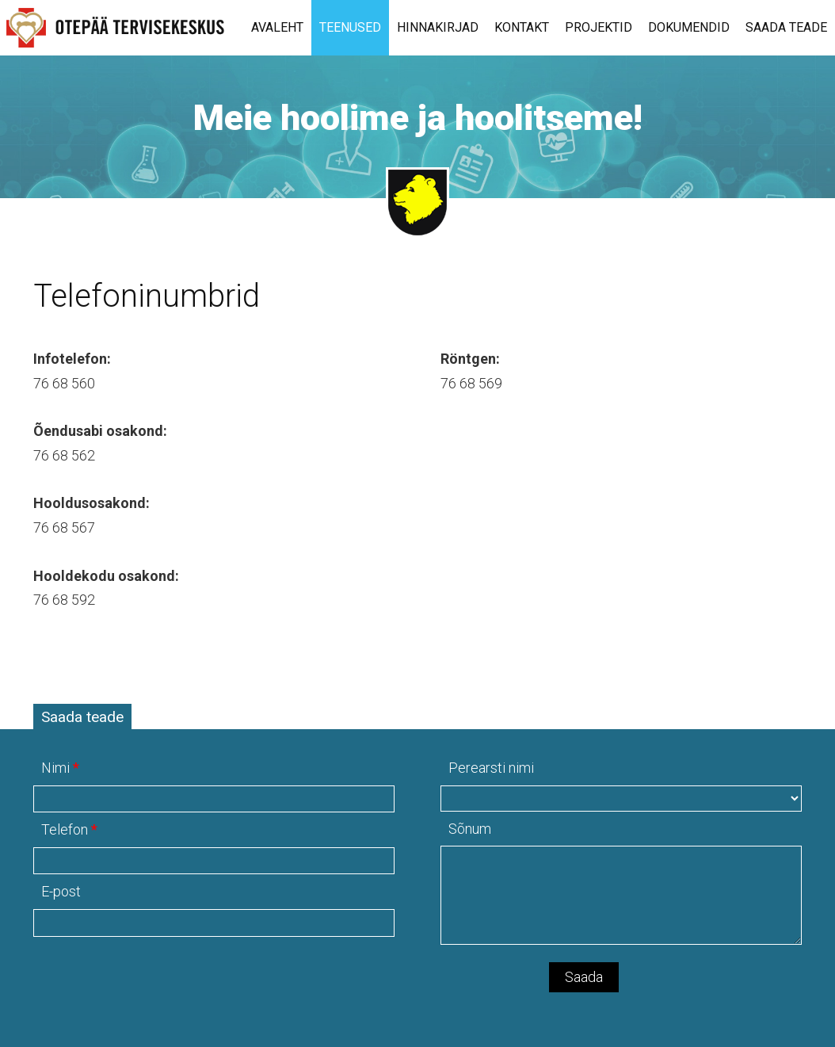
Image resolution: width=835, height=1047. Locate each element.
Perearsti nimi (491, 767)
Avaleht (277, 27)
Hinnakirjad (438, 27)
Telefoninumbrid (146, 296)
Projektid (598, 27)
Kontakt (521, 27)
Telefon (64, 829)
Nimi (55, 767)
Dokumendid (689, 27)
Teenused (350, 27)
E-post (61, 891)
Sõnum (469, 828)
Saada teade (786, 27)
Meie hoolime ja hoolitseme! (417, 118)
